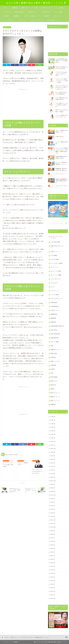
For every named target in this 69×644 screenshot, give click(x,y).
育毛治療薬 (54, 377)
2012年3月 (52, 580)
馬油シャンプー (55, 400)
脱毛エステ (54, 381)
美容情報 (53, 365)
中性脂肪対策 (55, 306)
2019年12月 (52, 441)
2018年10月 (52, 480)
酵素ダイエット (26, 7)
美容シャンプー (55, 361)
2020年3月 (52, 434)
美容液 (53, 369)
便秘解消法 (54, 314)
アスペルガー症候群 (57, 263)
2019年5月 (52, 463)
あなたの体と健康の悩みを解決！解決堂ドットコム (34, 2)
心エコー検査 (58, 12)
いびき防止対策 (55, 242)
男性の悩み (54, 353)
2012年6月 (52, 570)
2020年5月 (52, 427)
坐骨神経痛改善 (19, 12)
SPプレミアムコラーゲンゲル (57, 237)
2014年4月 (52, 548)
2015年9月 (52, 498)
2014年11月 (52, 523)
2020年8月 (52, 416)
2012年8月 (52, 563)
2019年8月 (52, 456)
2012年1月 (52, 587)
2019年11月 (52, 445)
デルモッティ (57, 16)
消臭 (52, 345)
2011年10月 (52, 598)
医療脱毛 (53, 322)
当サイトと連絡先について (31, 16)
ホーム (6, 7)
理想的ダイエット (33, 12)
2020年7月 (52, 420)
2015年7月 (52, 505)
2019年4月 (52, 466)
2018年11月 (52, 477)
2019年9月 (52, 452)
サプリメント (55, 267)
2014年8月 (52, 534)
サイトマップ (22, 20)
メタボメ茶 (7, 12)
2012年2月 (52, 584)
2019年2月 (52, 473)
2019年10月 (52, 448)
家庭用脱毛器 (55, 337)
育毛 (36, 7)
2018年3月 (52, 488)
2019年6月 (52, 459)
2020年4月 (52, 431)
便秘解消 (46, 16)
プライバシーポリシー (37, 20)
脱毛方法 (53, 385)
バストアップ (55, 290)
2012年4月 (52, 577)
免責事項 (15, 642)
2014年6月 (52, 541)
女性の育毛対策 (55, 334)
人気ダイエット (7, 27)
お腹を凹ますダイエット (57, 246)
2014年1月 (52, 559)
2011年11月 (52, 595)
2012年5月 (52, 573)
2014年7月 (52, 538)
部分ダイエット (55, 392)
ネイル (53, 287)
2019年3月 (52, 470)
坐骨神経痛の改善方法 (57, 326)
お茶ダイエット (46, 7)
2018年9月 (52, 484)
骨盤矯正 (53, 404)
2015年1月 (52, 516)
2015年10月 (52, 495)
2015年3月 (52, 509)
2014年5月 (52, 545)
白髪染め (53, 357)
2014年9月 (52, 530)
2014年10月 (52, 527)
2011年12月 (52, 591)
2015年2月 (52, 513)
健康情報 (14, 7)
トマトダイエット (9, 20)
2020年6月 (52, 423)
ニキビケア (54, 283)
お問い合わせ (51, 20)
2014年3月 (52, 552)
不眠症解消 (54, 302)
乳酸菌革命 (17, 16)
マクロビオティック (57, 298)
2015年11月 (52, 491)
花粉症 (53, 388)
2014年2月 (52, 555)
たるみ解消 (54, 255)
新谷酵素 (6, 16)
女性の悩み (54, 330)
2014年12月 (52, 520)
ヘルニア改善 (59, 7)
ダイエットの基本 (56, 271)
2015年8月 (52, 502)
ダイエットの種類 (56, 275)
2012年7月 (52, 566)
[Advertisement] (23, 103)
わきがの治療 (55, 259)
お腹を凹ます (46, 12)
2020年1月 (52, 438)
